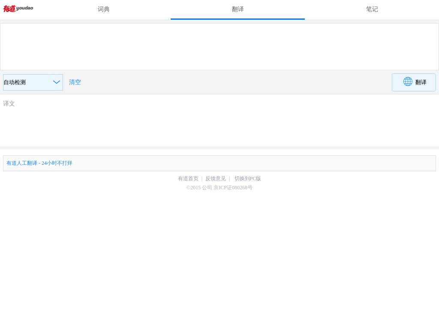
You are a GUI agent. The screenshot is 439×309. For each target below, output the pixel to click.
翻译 (238, 9)
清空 (75, 82)
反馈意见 (215, 179)
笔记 (372, 9)
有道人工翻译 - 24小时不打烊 (39, 163)
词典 (104, 9)
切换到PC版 (248, 179)
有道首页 (188, 179)
